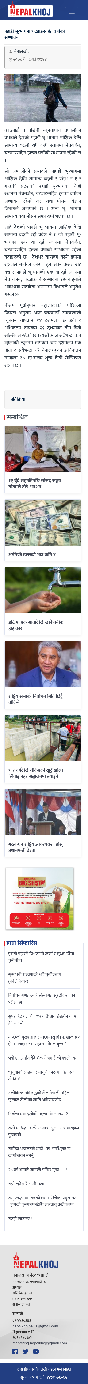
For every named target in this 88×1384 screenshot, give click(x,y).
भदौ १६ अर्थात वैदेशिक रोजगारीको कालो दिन (42, 1058)
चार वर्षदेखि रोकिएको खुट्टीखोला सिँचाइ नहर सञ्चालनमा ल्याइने (35, 773)
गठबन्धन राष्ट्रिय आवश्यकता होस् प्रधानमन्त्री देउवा (35, 847)
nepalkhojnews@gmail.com (35, 1326)
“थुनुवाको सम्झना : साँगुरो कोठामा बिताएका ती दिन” (42, 1075)
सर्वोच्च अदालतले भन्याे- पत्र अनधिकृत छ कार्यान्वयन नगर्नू (39, 1152)
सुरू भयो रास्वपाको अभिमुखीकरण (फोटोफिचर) (34, 978)
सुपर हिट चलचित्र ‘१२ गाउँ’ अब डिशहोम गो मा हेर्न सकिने (43, 1020)
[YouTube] (36, 1351)
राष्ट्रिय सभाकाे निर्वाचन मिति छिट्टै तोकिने (35, 699)
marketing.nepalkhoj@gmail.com (39, 1343)
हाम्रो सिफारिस (22, 943)
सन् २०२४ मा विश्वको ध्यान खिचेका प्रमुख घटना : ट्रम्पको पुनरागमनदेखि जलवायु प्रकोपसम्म (44, 1201)
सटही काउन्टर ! (20, 1219)
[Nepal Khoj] (30, 11)
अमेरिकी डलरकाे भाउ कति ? (32, 555)
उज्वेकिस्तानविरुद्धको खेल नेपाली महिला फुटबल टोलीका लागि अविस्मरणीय (39, 1096)
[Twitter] (26, 1351)
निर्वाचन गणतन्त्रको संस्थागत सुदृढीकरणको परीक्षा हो (41, 999)
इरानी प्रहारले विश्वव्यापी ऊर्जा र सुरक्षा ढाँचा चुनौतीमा (41, 957)
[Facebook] (15, 1351)
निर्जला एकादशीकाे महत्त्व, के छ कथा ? (38, 1114)
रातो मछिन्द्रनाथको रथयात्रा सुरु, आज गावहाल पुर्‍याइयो (43, 1131)
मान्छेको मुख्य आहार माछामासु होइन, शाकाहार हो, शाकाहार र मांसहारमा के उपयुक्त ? (44, 1040)
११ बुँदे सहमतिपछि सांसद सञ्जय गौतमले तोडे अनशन (34, 484)
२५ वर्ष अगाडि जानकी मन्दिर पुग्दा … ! (37, 1170)
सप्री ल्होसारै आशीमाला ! (27, 1184)
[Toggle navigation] (71, 11)
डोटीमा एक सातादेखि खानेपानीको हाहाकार (36, 625)
